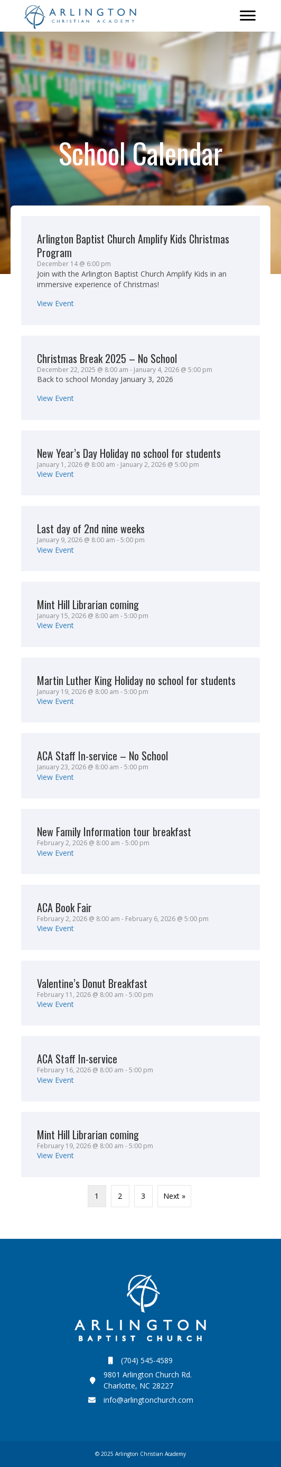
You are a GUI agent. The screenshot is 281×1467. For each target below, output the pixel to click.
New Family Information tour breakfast (114, 831)
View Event (55, 303)
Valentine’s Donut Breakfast (92, 983)
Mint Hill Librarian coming (88, 604)
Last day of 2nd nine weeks (91, 528)
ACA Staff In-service (77, 1059)
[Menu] (248, 16)
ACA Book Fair (64, 907)
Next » (174, 1196)
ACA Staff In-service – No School (102, 756)
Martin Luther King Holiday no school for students (136, 680)
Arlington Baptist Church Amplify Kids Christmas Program (133, 245)
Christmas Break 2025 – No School (107, 358)
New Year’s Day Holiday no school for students (129, 453)
